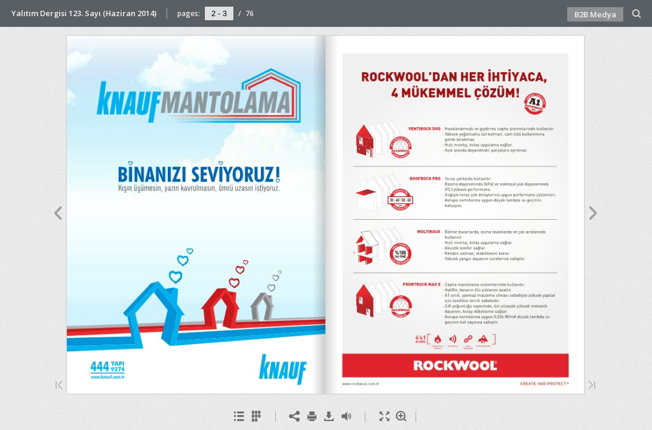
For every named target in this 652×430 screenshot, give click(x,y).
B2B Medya (595, 14)
